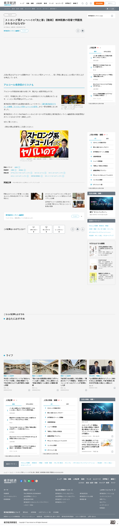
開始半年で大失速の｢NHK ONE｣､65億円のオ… (102, 66)
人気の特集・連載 (96, 135)
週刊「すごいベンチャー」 (99, 212)
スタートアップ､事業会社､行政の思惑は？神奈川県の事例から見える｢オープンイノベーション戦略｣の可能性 (90, 429)
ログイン (110, 3)
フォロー (24, 30)
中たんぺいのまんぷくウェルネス (103, 175)
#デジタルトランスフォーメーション (100, 232)
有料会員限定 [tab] (107, 51)
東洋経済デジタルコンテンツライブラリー (36, 502)
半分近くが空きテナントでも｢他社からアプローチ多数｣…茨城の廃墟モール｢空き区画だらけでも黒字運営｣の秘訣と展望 (17, 382)
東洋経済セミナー (60, 502)
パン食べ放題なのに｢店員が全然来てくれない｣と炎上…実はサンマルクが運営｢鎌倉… (22, 409)
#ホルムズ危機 (93, 225)
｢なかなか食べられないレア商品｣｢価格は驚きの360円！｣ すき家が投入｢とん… (22, 428)
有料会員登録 (99, 3)
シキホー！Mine (28, 505)
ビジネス (7, 8)
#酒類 (12, 170)
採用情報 (33, 512)
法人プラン (103, 502)
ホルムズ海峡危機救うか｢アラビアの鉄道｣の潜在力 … (102, 94)
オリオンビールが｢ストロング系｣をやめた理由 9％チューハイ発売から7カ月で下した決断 (58, 196)
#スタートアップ (109, 235)
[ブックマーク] (78, 31)
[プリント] (83, 31)
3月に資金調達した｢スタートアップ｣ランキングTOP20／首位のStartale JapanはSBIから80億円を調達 (90, 445)
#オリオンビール (39, 173)
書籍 (74, 3)
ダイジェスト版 (97, 184)
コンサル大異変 (97, 180)
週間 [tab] (107, 138)
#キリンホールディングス (56, 173)
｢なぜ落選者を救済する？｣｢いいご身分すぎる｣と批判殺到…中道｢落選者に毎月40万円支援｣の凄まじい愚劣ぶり (102, 381)
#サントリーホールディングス (53, 176)
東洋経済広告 (84, 493)
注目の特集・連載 (95, 193)
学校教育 (6, 493)
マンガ (51, 3)
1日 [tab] (95, 138)
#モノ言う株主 (102, 229)
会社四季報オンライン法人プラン (65, 496)
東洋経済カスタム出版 (86, 496)
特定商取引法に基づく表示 (52, 516)
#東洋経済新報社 (35, 176)
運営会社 (25, 512)
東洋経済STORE (28, 499)
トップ (22, 3)
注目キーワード (94, 221)
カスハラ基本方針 (80, 516)
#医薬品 (21, 170)
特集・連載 (30, 3)
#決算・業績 (92, 229)
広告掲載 (55, 512)
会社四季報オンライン (30, 496)
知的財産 (39, 516)
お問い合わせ (92, 516)
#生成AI (91, 235)
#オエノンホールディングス (18, 176)
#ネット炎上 (98, 235)
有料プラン (103, 499)
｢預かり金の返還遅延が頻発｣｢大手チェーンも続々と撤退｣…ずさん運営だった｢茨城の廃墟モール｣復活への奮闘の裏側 (45, 382)
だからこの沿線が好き (99, 142)
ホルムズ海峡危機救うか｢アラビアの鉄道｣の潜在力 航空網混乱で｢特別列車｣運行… (22, 447)
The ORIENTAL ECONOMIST (32, 493)
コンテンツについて (105, 496)
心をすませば (102, 260)
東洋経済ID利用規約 (68, 516)
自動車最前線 (97, 156)
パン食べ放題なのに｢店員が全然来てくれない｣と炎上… (102, 56)
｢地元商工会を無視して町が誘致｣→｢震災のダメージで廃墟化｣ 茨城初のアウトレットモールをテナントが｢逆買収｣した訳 (74, 382)
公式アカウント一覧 (45, 512)
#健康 (16, 167)
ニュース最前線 (97, 161)
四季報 (67, 3)
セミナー (58, 3)
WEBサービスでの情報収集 (12, 516)
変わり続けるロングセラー (101, 147)
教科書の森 (83, 499)
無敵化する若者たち (104, 273)
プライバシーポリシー (28, 516)
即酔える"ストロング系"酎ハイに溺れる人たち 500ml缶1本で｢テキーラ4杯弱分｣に (16, 196)
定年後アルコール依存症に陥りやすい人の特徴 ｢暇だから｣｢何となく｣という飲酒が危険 (58, 204)
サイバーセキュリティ (10, 496)
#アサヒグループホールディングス (20, 173)
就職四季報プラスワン (99, 170)
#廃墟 (106, 225)
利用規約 (102, 508)
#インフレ (111, 229)
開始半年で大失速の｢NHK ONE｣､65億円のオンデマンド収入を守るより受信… (22, 418)
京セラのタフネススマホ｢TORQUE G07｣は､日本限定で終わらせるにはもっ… (23, 437)
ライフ (39, 8)
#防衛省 (101, 225)
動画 (45, 3)
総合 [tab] (95, 51)
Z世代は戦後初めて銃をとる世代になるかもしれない (105, 248)
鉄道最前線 (7, 499)
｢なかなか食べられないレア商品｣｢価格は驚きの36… (103, 75)
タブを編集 (111, 8)
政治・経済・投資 (17, 8)
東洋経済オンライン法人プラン (64, 493)
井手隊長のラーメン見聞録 (101, 152)
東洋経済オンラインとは (95, 15)
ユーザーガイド (104, 505)
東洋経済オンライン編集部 (11, 31)
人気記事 (39, 3)
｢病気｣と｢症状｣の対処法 (100, 166)
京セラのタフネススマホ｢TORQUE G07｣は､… (102, 85)
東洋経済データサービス (62, 499)
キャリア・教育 (30, 8)
